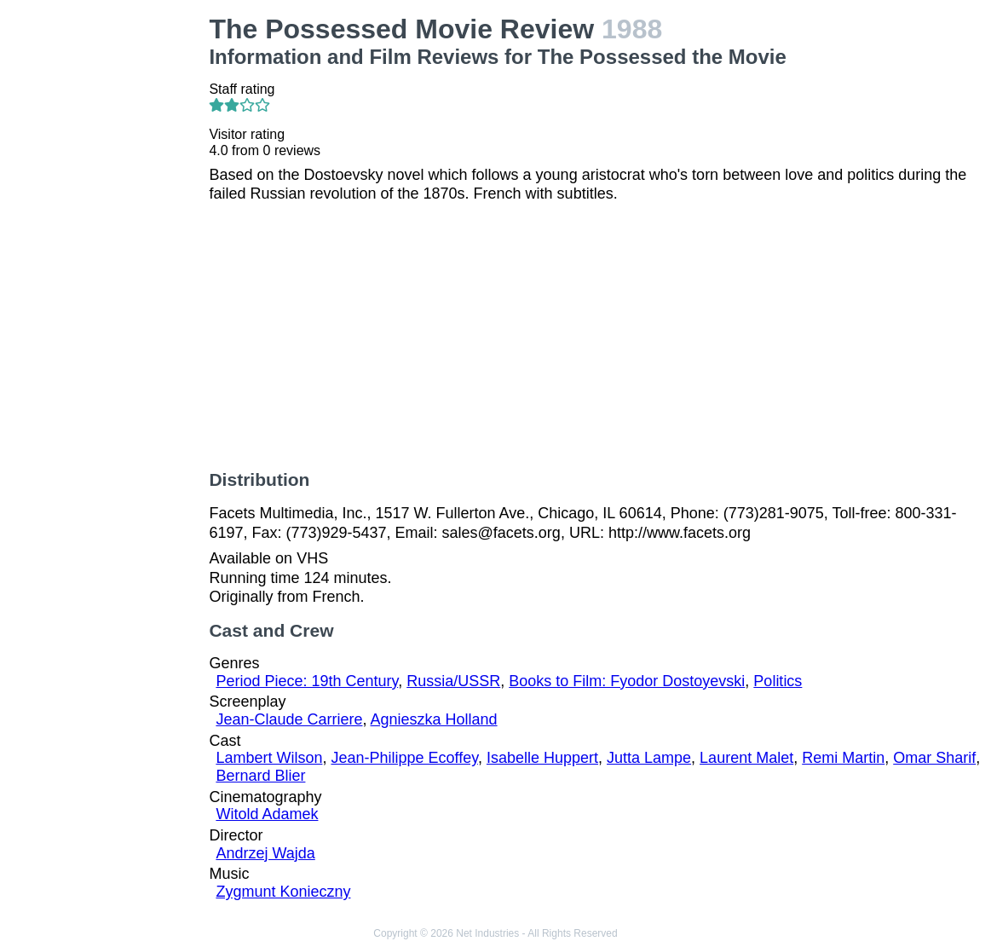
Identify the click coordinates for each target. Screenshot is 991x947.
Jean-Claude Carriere (289, 719)
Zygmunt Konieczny (283, 891)
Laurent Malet (746, 757)
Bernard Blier (260, 775)
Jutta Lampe (649, 757)
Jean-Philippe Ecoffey (404, 757)
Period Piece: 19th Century (307, 681)
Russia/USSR (453, 681)
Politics (777, 681)
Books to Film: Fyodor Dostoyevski (627, 681)
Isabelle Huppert (542, 757)
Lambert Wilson (269, 757)
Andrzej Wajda (265, 853)
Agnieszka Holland (434, 719)
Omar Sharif (934, 757)
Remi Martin (843, 757)
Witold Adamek (267, 814)
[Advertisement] (108, 269)
